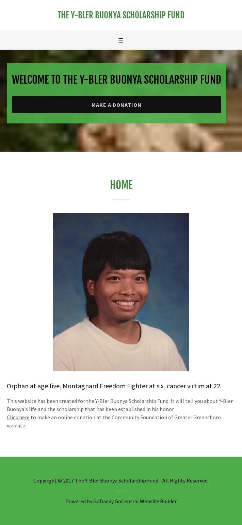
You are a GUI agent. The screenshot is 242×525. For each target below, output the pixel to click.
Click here (18, 417)
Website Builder (158, 501)
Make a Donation (117, 104)
